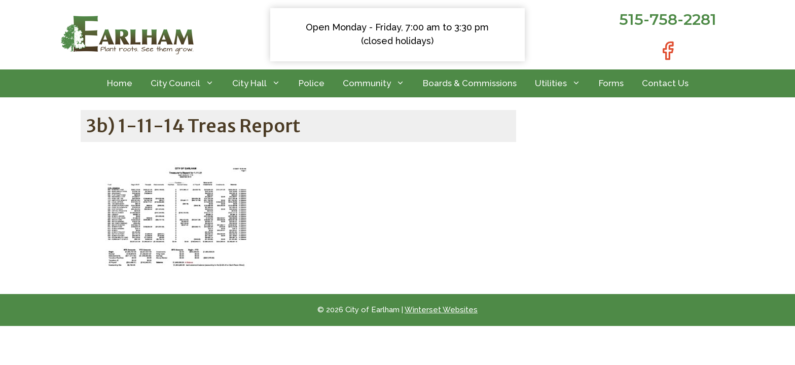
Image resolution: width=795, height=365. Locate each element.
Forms (611, 83)
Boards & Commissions (470, 83)
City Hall (261, 83)
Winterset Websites (441, 309)
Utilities (562, 83)
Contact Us (665, 83)
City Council (187, 83)
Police (311, 83)
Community (378, 83)
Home (119, 83)
